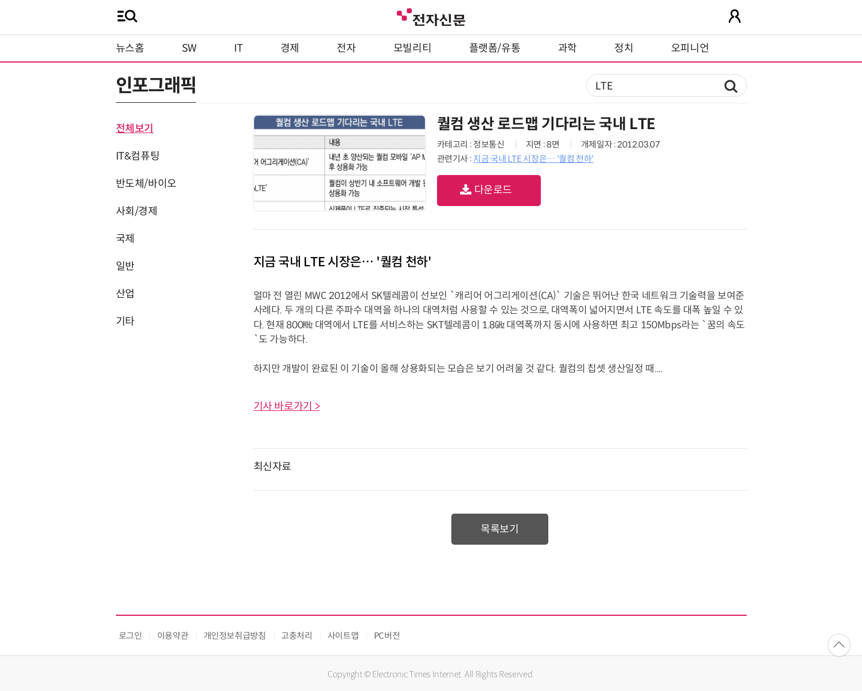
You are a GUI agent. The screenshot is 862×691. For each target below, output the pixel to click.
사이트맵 (343, 635)
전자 (346, 48)
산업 (125, 294)
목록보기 (500, 529)
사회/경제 (137, 211)
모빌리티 (412, 48)
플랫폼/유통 (495, 48)
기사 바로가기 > (286, 406)
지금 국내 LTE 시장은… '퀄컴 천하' (533, 158)
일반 (125, 266)
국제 (125, 238)
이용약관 (173, 635)
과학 (567, 48)
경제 (289, 48)
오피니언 (690, 48)
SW (189, 48)
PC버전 (387, 635)
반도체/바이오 (146, 183)
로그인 (130, 635)
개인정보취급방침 (235, 635)
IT (238, 48)
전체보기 (135, 128)
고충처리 (297, 635)
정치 (623, 48)
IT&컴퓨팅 (138, 156)
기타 (125, 321)
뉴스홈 (130, 48)
